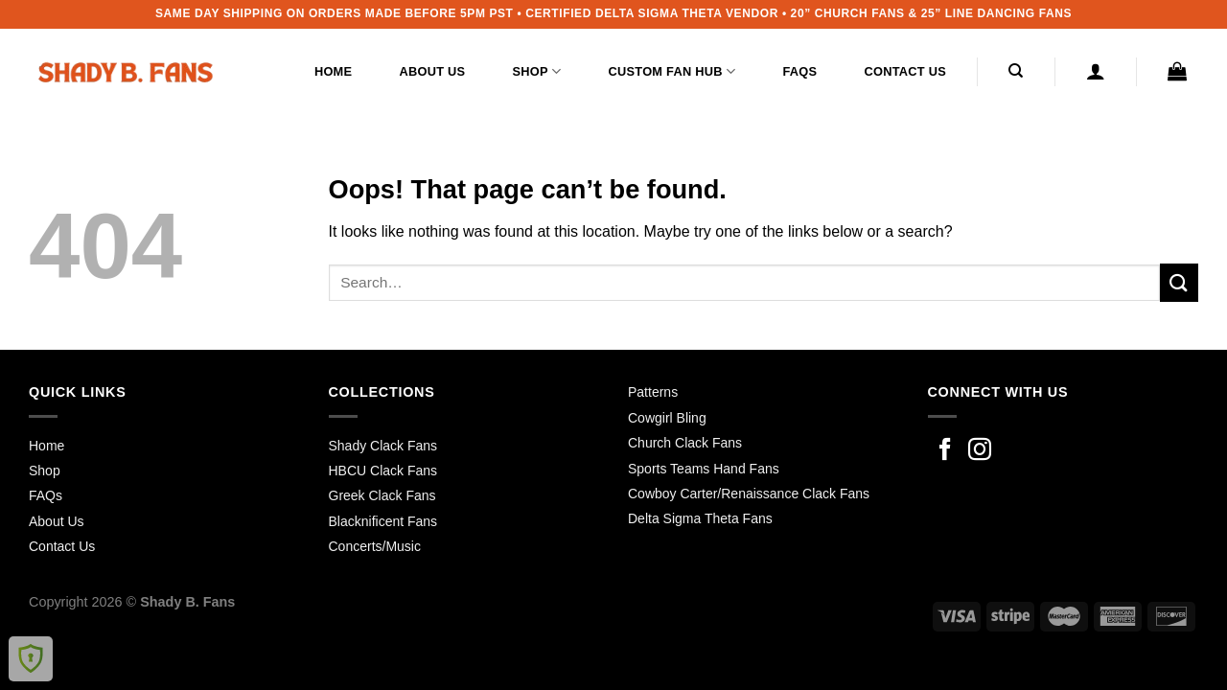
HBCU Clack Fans (383, 470)
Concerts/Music (375, 546)
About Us (433, 71)
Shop (537, 71)
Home (333, 71)
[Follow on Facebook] (945, 451)
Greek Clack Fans (382, 495)
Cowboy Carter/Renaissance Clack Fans (748, 493)
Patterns (653, 392)
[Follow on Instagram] (979, 451)
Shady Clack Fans (383, 445)
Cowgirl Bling (667, 418)
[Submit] (1179, 282)
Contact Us (905, 71)
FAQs (799, 71)
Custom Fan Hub (672, 71)
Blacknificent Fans (383, 521)
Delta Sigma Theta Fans (700, 518)
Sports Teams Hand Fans (703, 468)
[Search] (1016, 70)
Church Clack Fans (685, 442)
